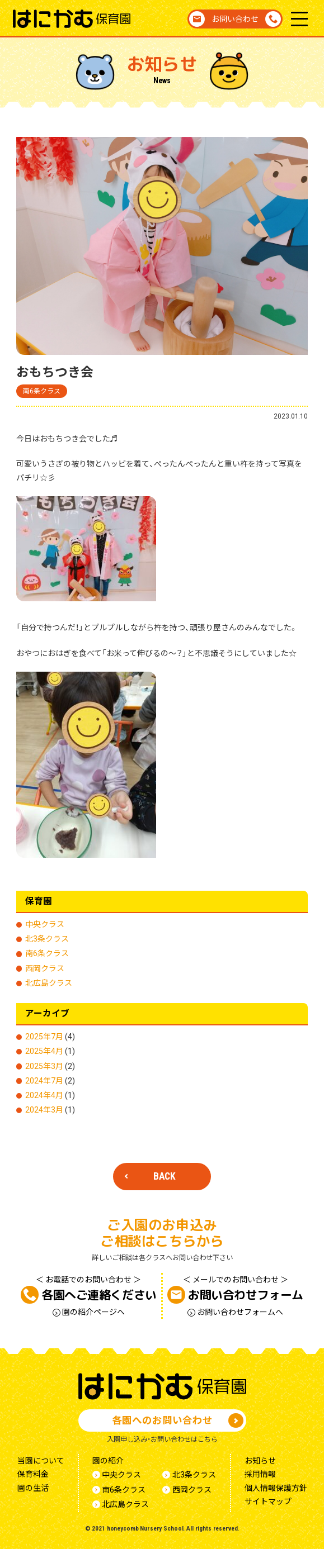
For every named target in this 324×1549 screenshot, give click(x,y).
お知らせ (260, 1460)
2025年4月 (44, 1051)
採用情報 (260, 1474)
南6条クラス (41, 391)
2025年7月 (44, 1036)
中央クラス (44, 924)
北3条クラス (47, 938)
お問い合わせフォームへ (240, 1312)
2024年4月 (44, 1095)
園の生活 (33, 1488)
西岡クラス (44, 968)
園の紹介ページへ (93, 1312)
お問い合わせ (235, 19)
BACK (164, 1176)
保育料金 (33, 1474)
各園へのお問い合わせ (162, 1420)
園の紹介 (108, 1460)
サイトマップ (268, 1501)
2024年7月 (44, 1080)
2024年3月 (44, 1109)
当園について (40, 1460)
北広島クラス (48, 982)
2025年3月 (44, 1066)
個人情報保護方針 (276, 1488)
